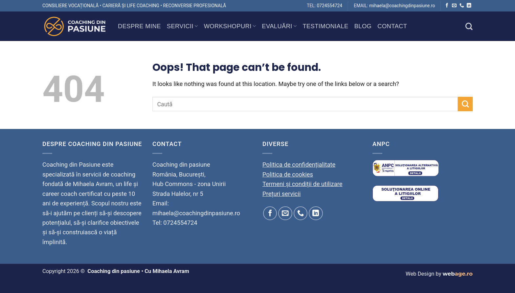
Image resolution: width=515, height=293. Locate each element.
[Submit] (465, 104)
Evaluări (279, 26)
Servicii (182, 26)
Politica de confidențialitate (298, 164)
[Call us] (461, 5)
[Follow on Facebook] (447, 5)
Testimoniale (325, 26)
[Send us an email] (454, 5)
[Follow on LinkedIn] (469, 5)
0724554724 (329, 5)
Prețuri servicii (281, 193)
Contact (392, 26)
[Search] (469, 26)
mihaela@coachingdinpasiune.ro (402, 5)
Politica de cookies (287, 174)
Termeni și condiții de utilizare (302, 183)
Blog (363, 26)
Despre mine (139, 26)
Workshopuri (230, 26)
